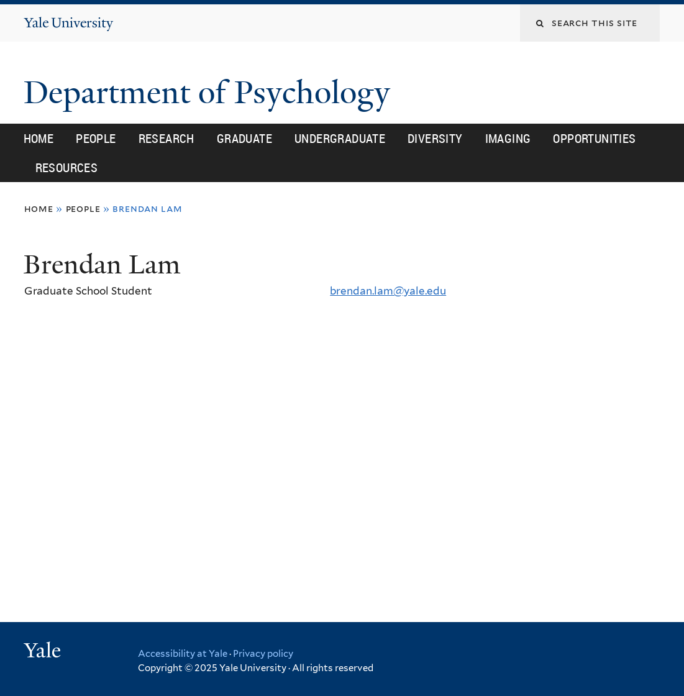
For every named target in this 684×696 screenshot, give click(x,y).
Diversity (435, 138)
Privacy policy (263, 653)
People (96, 138)
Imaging (508, 138)
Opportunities (594, 138)
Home (39, 138)
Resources (66, 167)
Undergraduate (339, 138)
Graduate (244, 138)
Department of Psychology (211, 92)
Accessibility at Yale (182, 653)
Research (166, 138)
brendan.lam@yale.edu (388, 291)
